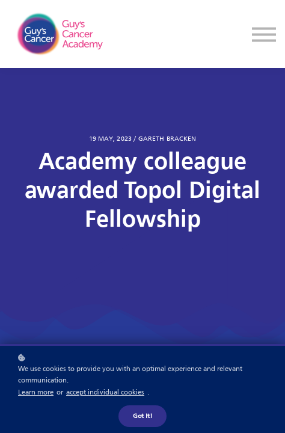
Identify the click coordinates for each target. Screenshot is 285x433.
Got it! (142, 416)
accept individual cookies (105, 392)
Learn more (36, 392)
